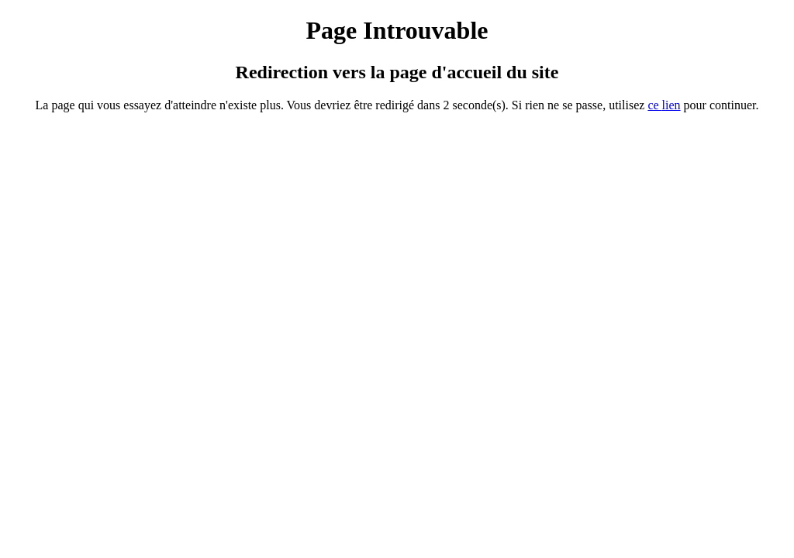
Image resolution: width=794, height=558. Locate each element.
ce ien (663, 105)
